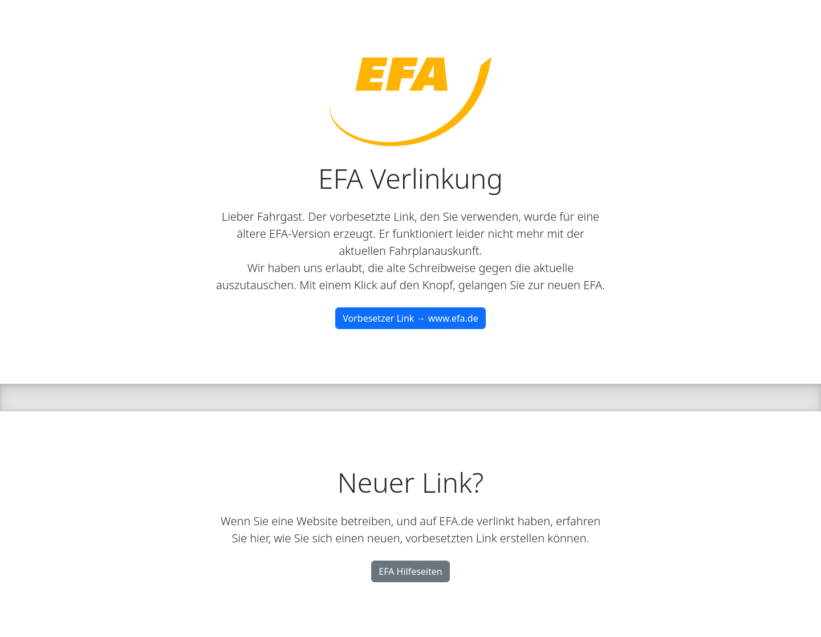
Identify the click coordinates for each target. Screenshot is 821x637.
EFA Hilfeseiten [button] (410, 571)
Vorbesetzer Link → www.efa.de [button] (410, 318)
